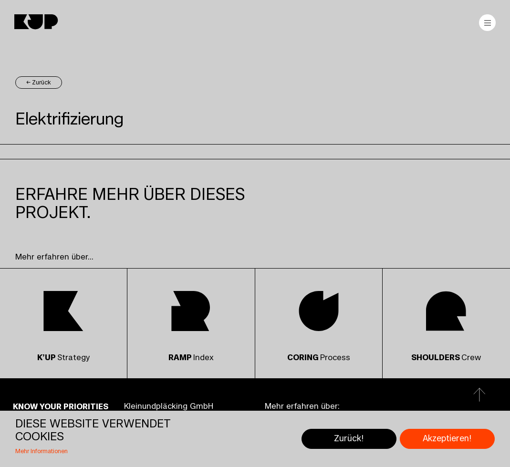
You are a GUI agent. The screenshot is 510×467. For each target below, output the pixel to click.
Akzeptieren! (447, 438)
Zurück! (349, 438)
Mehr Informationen (41, 451)
